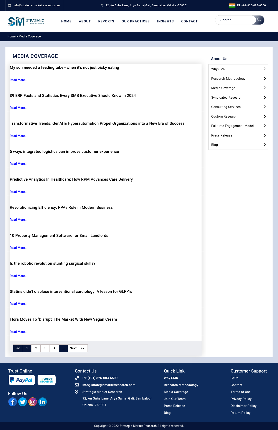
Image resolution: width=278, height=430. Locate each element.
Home (66, 21)
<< (18, 348)
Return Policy (241, 413)
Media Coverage (223, 88)
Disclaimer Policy (243, 406)
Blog (214, 145)
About (85, 21)
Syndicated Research (226, 97)
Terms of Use (241, 392)
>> (82, 348)
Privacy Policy (241, 399)
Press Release (221, 135)
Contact (189, 21)
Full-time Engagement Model (232, 126)
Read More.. (18, 80)
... (63, 348)
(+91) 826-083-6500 (103, 378)
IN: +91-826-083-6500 (247, 5)
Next (73, 348)
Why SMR (218, 69)
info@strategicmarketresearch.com (109, 385)
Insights (165, 21)
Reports (106, 21)
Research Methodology (228, 79)
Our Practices (136, 21)
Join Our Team (175, 399)
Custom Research (224, 116)
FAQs (234, 378)
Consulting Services (226, 107)
